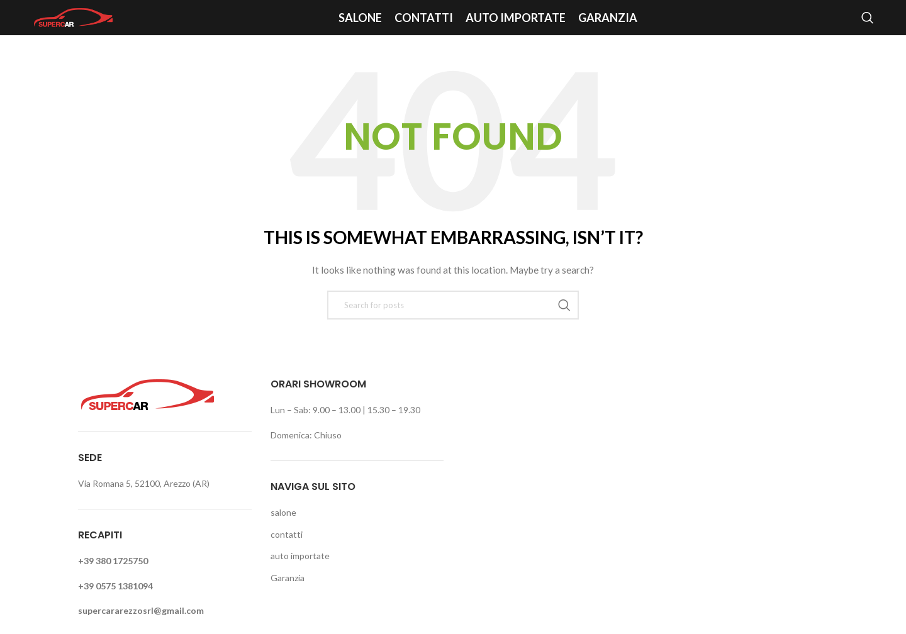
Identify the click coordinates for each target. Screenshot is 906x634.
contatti (287, 534)
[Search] (867, 17)
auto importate (300, 555)
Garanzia (288, 577)
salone (283, 512)
